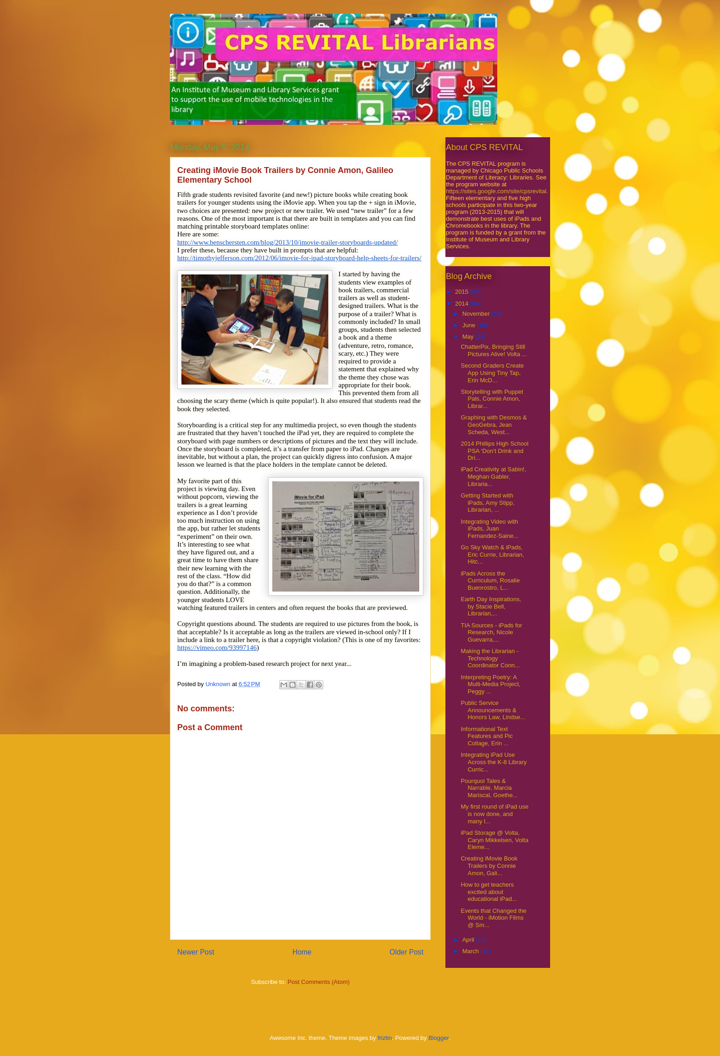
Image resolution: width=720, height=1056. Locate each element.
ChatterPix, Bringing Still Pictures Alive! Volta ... (494, 350)
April (469, 939)
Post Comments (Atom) (318, 981)
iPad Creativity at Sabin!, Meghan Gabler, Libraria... (493, 476)
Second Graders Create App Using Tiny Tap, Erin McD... (492, 372)
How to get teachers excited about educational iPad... (489, 891)
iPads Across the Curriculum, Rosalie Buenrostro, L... (490, 580)
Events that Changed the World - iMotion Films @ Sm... (493, 917)
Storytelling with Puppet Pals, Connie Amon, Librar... (492, 398)
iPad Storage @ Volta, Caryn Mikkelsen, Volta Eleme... (494, 839)
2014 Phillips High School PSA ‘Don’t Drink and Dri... (494, 450)
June (469, 325)
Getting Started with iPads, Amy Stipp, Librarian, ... (487, 502)
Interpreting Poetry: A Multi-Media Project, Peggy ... (490, 684)
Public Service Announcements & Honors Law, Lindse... (493, 710)
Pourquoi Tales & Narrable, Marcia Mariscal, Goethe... (489, 788)
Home (302, 952)
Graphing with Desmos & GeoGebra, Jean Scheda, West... (494, 424)
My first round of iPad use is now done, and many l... (494, 813)
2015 (462, 291)
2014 (462, 303)
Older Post (406, 952)
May (468, 336)
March (471, 951)
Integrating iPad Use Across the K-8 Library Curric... (494, 761)
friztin (384, 1037)
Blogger (438, 1037)
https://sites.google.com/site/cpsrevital (496, 191)
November (477, 313)
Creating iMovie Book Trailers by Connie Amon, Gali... (489, 865)
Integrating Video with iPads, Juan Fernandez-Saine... (489, 528)
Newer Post (195, 952)
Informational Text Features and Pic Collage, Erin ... (486, 736)
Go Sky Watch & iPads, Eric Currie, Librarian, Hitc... (492, 554)
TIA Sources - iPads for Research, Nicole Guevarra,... (491, 632)
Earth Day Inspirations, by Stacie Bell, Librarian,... (491, 606)
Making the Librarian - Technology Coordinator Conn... (490, 658)
